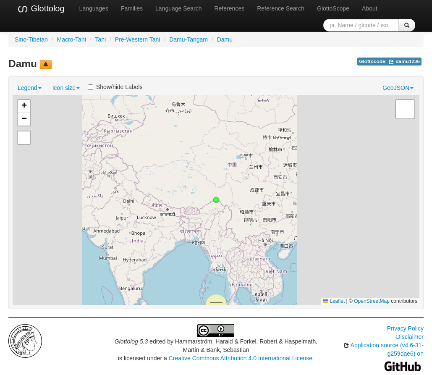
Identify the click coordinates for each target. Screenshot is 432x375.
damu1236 (404, 61)
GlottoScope (333, 8)
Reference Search (280, 8)
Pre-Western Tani (137, 39)
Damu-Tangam (188, 39)
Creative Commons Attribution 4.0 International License (240, 358)
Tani (100, 39)
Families (132, 8)
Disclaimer (410, 336)
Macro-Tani (71, 39)
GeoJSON (398, 87)
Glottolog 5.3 (131, 341)
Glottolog (41, 9)
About (369, 8)
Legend (30, 87)
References (230, 8)
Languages (93, 8)
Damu (225, 39)
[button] (216, 200)
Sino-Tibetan (31, 39)
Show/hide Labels (115, 87)
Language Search (178, 8)
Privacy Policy (405, 328)
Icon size (66, 87)
